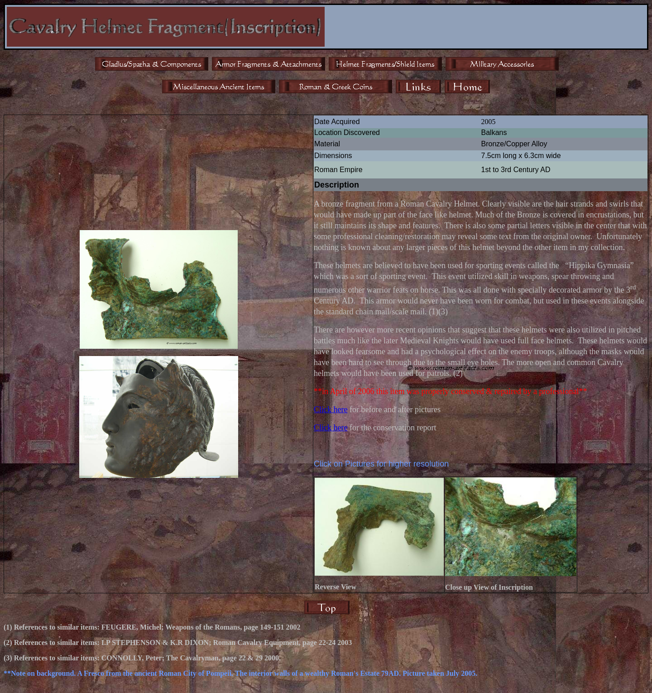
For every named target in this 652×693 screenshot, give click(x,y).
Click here (330, 409)
